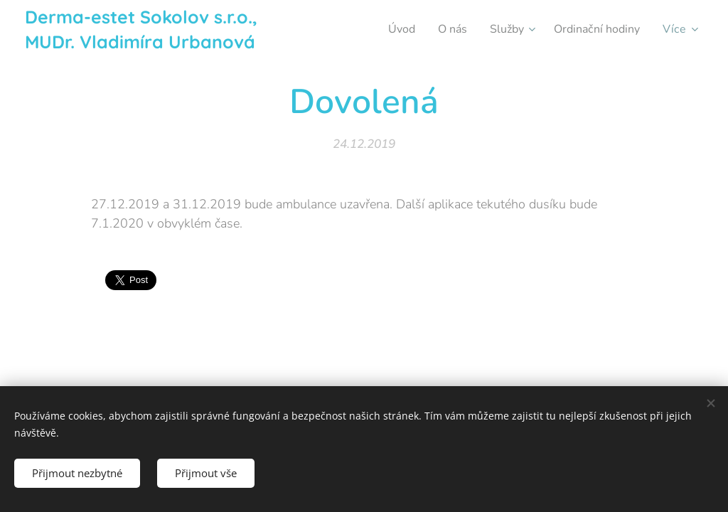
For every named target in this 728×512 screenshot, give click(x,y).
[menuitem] (390, 29)
